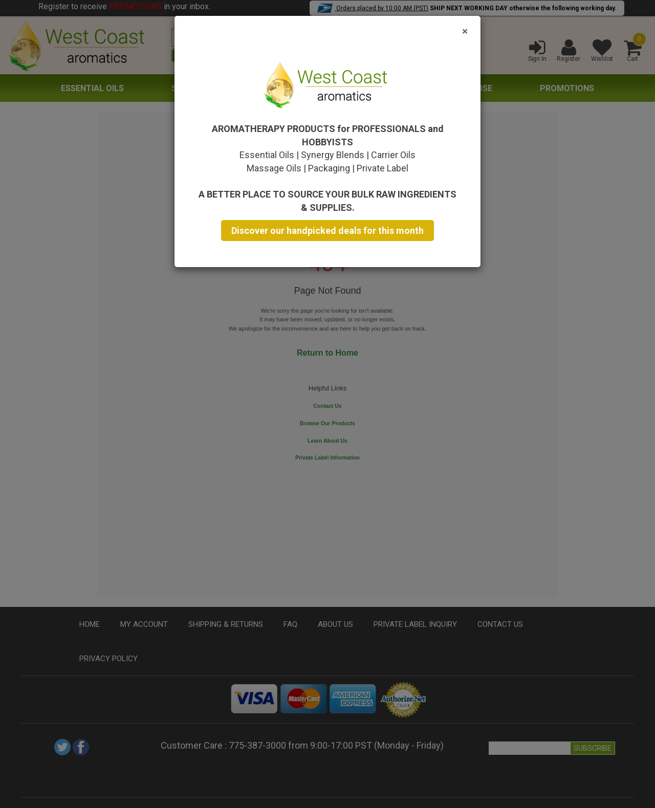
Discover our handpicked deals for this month (327, 230)
